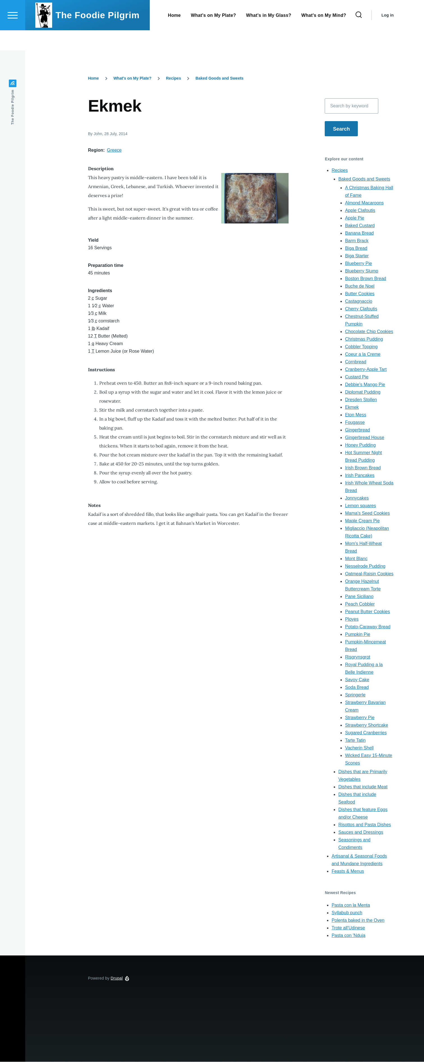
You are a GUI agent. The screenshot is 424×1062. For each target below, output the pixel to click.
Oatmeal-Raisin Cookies (369, 574)
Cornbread (355, 362)
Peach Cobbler (360, 604)
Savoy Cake (357, 680)
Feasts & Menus (347, 871)
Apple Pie (354, 218)
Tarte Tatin (355, 740)
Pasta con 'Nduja (348, 935)
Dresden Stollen (361, 400)
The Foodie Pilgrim (98, 35)
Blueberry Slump (361, 271)
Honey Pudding (360, 445)
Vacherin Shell (359, 748)
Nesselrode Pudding (365, 566)
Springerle (355, 695)
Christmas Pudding (364, 339)
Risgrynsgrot (357, 657)
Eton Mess (355, 415)
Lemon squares (360, 506)
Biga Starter (356, 256)
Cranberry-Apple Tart (365, 369)
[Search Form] (358, 35)
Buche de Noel (359, 286)
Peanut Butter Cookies (367, 612)
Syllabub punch (346, 913)
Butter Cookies (359, 294)
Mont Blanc (356, 559)
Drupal (117, 978)
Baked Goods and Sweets (219, 78)
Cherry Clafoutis (361, 309)
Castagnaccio (358, 301)
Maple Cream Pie (362, 521)
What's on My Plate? (132, 78)
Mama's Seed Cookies (367, 513)
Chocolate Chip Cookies (369, 331)
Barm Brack (356, 241)
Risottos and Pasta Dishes (364, 825)
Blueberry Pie (358, 263)
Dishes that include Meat (362, 787)
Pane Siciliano (359, 596)
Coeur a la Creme (362, 354)
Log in (387, 35)
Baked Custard (360, 225)
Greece (114, 150)
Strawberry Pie (359, 717)
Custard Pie (356, 377)
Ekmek (352, 407)
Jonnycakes (357, 498)
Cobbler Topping (361, 347)
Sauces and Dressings (360, 832)
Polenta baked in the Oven (357, 920)
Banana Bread (359, 233)
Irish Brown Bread (363, 468)
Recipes (173, 78)
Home (93, 78)
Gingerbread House (364, 437)
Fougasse (355, 422)
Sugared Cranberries (366, 733)
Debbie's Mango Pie (365, 384)
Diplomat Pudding (362, 392)
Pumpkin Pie (357, 634)
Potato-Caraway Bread (367, 627)
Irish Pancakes (359, 475)
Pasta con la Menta (350, 905)
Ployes (351, 619)
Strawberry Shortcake (366, 725)
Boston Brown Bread (365, 278)
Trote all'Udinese (348, 928)
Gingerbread (357, 430)
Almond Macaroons (364, 203)
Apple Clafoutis (360, 210)
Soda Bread (357, 687)
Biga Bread (356, 248)
